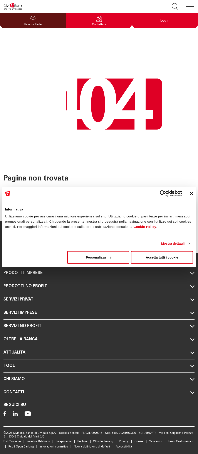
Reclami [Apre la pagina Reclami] (82, 441)
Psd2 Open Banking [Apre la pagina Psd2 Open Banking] (21, 447)
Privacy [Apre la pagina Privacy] (124, 441)
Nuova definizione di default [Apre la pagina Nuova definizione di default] (92, 447)
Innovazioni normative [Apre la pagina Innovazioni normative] (54, 447)
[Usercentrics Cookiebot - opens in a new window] (163, 193)
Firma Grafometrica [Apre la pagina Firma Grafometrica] (180, 441)
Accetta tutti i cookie (162, 257)
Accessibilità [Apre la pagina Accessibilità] (124, 447)
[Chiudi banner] (191, 193)
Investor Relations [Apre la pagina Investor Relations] (39, 441)
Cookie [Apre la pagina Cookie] (139, 441)
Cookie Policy (144, 226)
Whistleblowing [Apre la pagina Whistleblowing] (103, 441)
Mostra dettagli (173, 243)
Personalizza (98, 257)
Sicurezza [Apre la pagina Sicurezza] (156, 441)
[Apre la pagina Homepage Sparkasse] (12, 6)
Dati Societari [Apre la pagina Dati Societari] (12, 441)
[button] (33, 20)
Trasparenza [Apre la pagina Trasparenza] (63, 441)
